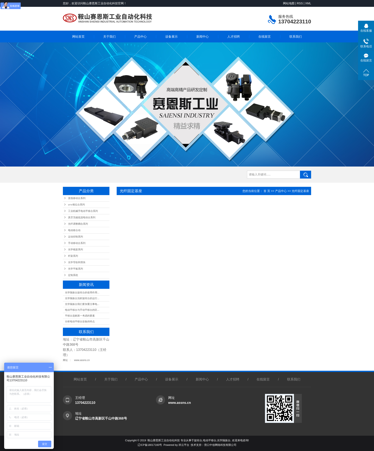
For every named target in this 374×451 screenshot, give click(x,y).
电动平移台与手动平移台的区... (82, 309)
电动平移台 (209, 440)
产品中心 (140, 36)
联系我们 (295, 36)
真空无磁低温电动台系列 (81, 217)
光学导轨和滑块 (76, 262)
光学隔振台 (223, 440)
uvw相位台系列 (76, 204)
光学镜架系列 (75, 249)
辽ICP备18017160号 (150, 444)
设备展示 (171, 36)
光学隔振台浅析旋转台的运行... (82, 298)
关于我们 (109, 36)
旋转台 (198, 440)
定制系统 (73, 275)
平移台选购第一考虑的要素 (80, 315)
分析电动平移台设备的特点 (80, 321)
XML (308, 3)
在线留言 (264, 36)
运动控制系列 (75, 236)
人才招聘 (233, 36)
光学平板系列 (75, 268)
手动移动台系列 (76, 243)
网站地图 (289, 3)
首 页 (267, 191)
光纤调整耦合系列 (78, 223)
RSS (300, 3)
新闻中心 (202, 36)
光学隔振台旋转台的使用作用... (82, 292)
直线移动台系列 (76, 198)
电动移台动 (74, 230)
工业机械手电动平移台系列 (83, 211)
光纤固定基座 (300, 191)
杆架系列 (73, 255)
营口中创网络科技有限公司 (220, 444)
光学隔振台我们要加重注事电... (82, 304)
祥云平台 (184, 444)
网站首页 (78, 36)
